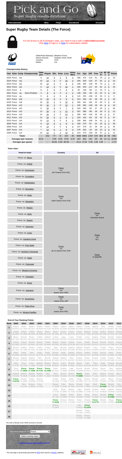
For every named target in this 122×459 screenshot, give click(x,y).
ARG (66, 292)
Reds (29, 195)
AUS (56, 60)
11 (66, 111)
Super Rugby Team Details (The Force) (38, 29)
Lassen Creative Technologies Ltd (32, 443)
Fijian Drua (29, 306)
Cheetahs (29, 277)
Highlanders (29, 183)
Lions (29, 233)
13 (66, 102)
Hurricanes (29, 170)
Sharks (29, 220)
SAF (69, 251)
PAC (66, 311)
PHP (38, 452)
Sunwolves (29, 299)
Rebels (29, 208)
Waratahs (29, 201)
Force (61, 168)
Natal (29, 258)
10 (66, 81)
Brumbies (29, 189)
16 (48, 105)
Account (99, 23)
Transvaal (29, 264)
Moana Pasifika (29, 312)
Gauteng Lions (29, 239)
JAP (66, 301)
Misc (46, 23)
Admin (88, 23)
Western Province (29, 270)
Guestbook (74, 23)
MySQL (54, 452)
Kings (29, 283)
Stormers (29, 226)
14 (48, 78)
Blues (29, 158)
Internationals (14, 23)
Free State (29, 245)
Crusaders (29, 176)
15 (48, 99)
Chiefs (29, 164)
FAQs (58, 23)
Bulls (30, 214)
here (46, 43)
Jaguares (30, 290)
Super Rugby (32, 23)
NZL (68, 172)
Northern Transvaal (29, 252)
